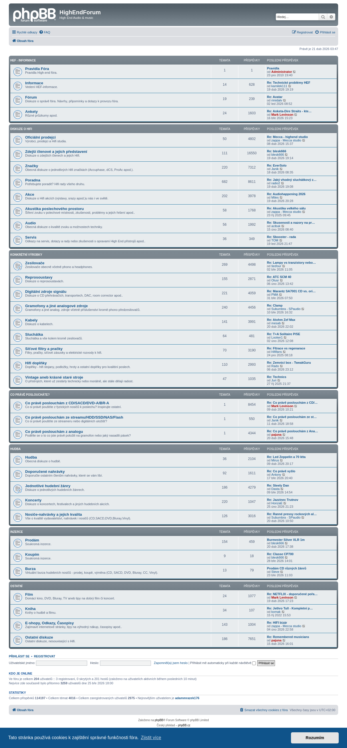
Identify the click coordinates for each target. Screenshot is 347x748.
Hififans (276, 351)
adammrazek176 (187, 698)
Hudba (15, 449)
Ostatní (16, 586)
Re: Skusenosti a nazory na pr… (291, 222)
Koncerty (33, 500)
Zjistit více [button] (151, 737)
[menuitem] (44, 32)
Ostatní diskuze (39, 637)
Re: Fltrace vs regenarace (286, 348)
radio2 (275, 183)
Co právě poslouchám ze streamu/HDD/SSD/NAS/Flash (74, 417)
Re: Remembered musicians (288, 637)
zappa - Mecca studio (286, 140)
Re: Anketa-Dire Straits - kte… (289, 111)
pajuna (276, 434)
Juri (273, 380)
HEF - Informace (23, 60)
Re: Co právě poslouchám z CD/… (292, 402)
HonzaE (276, 503)
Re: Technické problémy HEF (288, 82)
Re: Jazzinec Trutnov (282, 499)
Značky (31, 166)
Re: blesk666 (276, 151)
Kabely (31, 320)
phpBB (159, 720)
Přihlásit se (19, 656)
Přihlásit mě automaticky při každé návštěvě (223, 663)
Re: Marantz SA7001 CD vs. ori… (291, 291)
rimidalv (276, 100)
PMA (274, 294)
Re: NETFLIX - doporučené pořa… (292, 594)
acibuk (275, 226)
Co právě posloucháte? (30, 394)
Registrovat (44, 656)
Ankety (31, 111)
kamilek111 (279, 86)
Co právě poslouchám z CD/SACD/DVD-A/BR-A (67, 403)
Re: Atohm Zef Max (281, 319)
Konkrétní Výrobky (26, 254)
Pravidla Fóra (37, 69)
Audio (30, 223)
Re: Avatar (274, 97)
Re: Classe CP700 (280, 554)
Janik (275, 169)
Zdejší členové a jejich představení (56, 151)
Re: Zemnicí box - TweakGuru (289, 362)
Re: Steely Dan (278, 485)
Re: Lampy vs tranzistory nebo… (291, 262)
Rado (275, 366)
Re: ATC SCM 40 (279, 277)
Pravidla (273, 68)
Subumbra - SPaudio (285, 309)
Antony (276, 474)
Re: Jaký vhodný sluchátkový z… (292, 179)
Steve (275, 571)
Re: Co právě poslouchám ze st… (292, 417)
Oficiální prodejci (40, 137)
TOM (274, 240)
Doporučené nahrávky (45, 471)
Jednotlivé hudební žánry (47, 486)
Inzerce (16, 531)
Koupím (32, 554)
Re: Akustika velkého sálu (286, 208)
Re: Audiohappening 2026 (286, 194)
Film (29, 594)
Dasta (275, 489)
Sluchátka (34, 334)
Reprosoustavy (38, 277)
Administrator (281, 71)
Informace (34, 83)
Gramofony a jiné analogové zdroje (56, 306)
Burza (30, 569)
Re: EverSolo (276, 165)
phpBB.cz (184, 725)
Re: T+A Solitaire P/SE (283, 334)
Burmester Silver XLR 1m (286, 539)
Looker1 (277, 337)
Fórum (31, 97)
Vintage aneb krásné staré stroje (54, 377)
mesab (276, 323)
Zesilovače (34, 263)
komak (275, 611)
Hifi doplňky (36, 363)
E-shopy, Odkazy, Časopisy (49, 623)
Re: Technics (276, 377)
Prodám (32, 540)
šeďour (276, 266)
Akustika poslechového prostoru (54, 209)
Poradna (32, 180)
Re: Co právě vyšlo (281, 471)
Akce (29, 194)
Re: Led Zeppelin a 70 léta (286, 457)
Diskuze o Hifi (21, 129)
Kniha (30, 609)
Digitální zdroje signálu (45, 291)
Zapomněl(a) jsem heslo (171, 663)
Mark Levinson (282, 114)
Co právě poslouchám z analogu (54, 431)
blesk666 (277, 154)
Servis (31, 237)
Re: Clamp (274, 305)
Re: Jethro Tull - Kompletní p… (290, 608)
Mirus (275, 460)
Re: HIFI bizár (277, 622)
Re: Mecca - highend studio (287, 137)
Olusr (275, 280)
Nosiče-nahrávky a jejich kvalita (53, 514)
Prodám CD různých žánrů (286, 568)
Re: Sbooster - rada (281, 237)
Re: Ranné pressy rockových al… (292, 514)
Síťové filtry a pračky (44, 349)
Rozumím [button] (315, 737)
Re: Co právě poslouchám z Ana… (292, 431)
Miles (275, 197)
